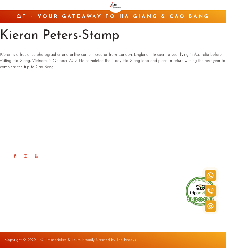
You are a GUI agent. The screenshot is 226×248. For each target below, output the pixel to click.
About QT (127, 112)
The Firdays (126, 240)
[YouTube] (36, 156)
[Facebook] (14, 156)
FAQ (122, 143)
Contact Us (128, 159)
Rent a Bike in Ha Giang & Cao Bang (152, 119)
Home (124, 104)
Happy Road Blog (134, 151)
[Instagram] (25, 156)
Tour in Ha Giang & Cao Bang (145, 127)
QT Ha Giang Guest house (142, 135)
